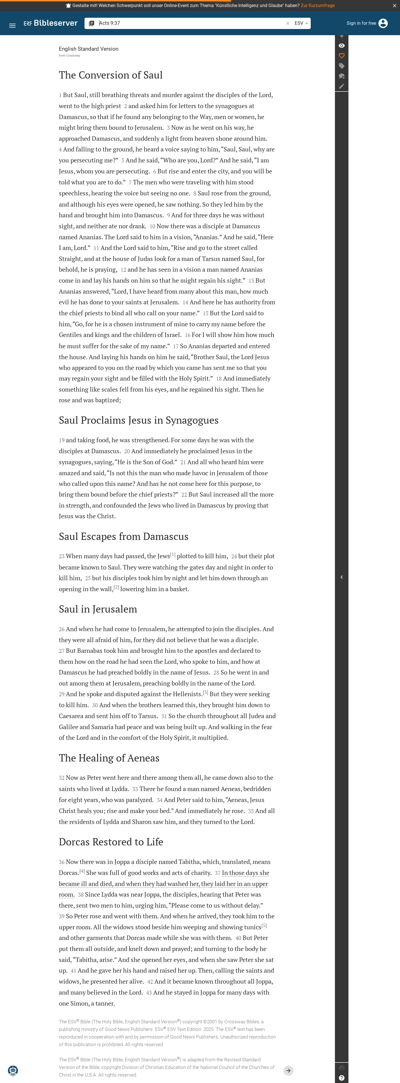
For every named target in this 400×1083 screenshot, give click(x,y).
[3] (231, 692)
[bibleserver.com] (50, 24)
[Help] (393, 1078)
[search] (173, 23)
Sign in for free (361, 23)
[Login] (383, 23)
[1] (198, 554)
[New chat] (393, 81)
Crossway (99, 55)
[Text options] (280, 23)
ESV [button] (265, 23)
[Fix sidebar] (393, 40)
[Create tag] (393, 71)
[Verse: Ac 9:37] (393, 50)
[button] (394, 5)
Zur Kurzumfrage (318, 5)
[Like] (393, 60)
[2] (142, 587)
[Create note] (393, 91)
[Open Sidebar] (393, 579)
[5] (290, 925)
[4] (108, 871)
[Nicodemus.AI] (13, 1071)
